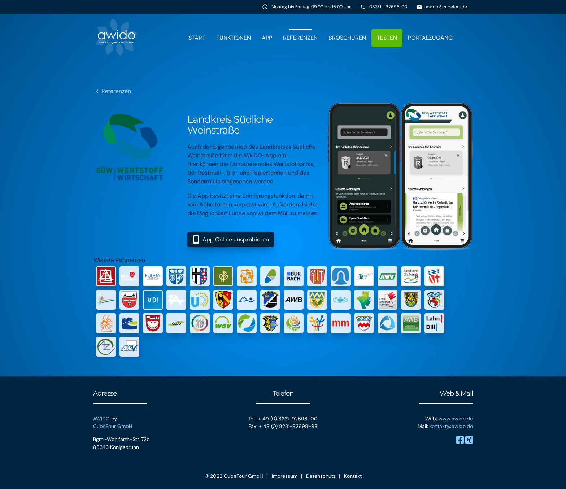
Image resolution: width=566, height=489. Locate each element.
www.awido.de (456, 418)
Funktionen (233, 38)
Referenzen (300, 38)
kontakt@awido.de (451, 426)
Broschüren (347, 38)
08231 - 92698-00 (388, 7)
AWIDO (101, 418)
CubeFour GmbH (112, 426)
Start (196, 38)
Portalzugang (430, 38)
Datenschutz (320, 476)
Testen (387, 38)
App (267, 38)
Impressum (284, 476)
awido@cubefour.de (446, 7)
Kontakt (353, 476)
